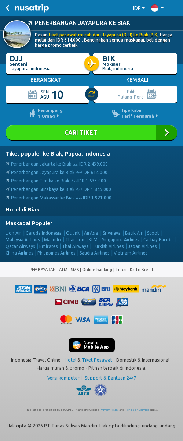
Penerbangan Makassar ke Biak (61, 197)
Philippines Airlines (56, 252)
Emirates (48, 246)
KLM (93, 239)
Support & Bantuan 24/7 (110, 377)
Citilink (73, 233)
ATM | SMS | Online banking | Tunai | (94, 269)
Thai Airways (75, 246)
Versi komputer (63, 377)
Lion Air (13, 233)
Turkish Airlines (108, 246)
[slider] (92, 94)
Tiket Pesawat (97, 359)
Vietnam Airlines (130, 252)
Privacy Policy (109, 410)
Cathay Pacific (157, 239)
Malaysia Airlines (23, 239)
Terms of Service (137, 410)
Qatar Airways (20, 246)
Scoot (153, 233)
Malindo (52, 239)
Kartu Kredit (142, 269)
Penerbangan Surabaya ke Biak (61, 189)
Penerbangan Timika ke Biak (58, 180)
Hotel (70, 359)
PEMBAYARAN (43, 269)
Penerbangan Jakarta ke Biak (59, 163)
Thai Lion (74, 239)
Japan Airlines (142, 246)
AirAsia (91, 233)
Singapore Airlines (120, 239)
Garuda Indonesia (44, 233)
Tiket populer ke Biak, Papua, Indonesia (58, 153)
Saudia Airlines (94, 252)
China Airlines (19, 252)
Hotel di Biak (22, 209)
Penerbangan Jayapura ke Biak (59, 172)
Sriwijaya (112, 233)
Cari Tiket (91, 132)
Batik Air (134, 233)
